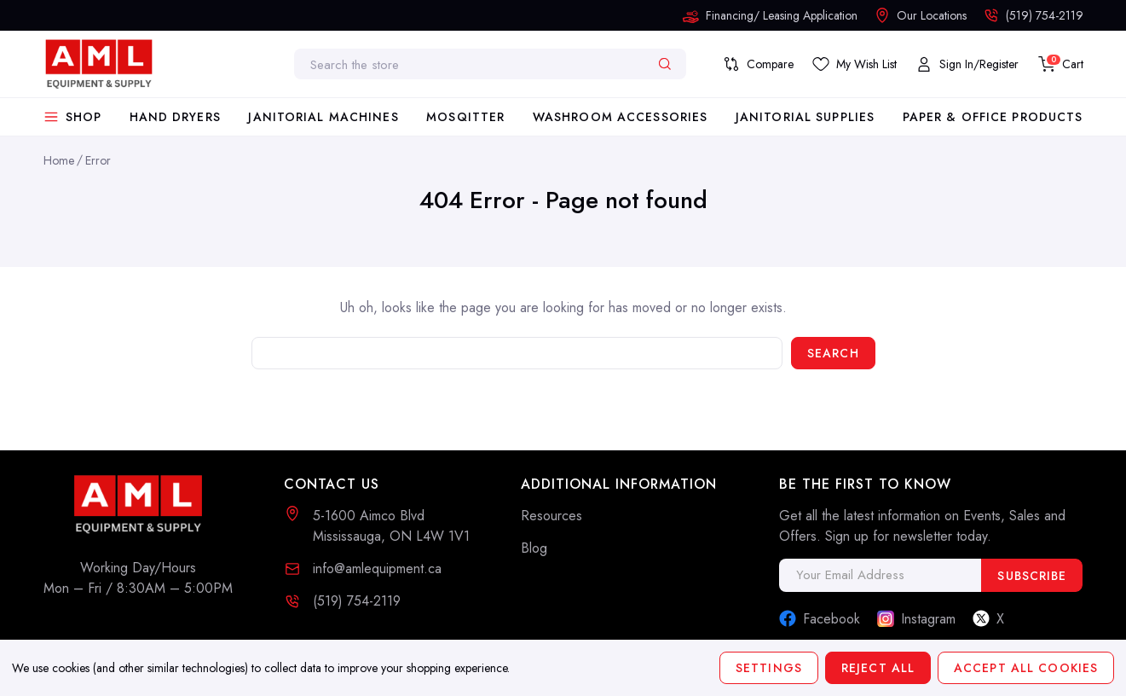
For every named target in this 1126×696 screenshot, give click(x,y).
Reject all (878, 667)
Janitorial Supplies (805, 116)
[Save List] (854, 63)
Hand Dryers (175, 116)
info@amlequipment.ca (377, 568)
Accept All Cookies (1026, 667)
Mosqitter (465, 116)
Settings (769, 667)
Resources (551, 515)
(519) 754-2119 (357, 601)
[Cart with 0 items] (1060, 63)
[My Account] (967, 64)
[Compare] (758, 63)
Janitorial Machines (323, 116)
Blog (534, 548)
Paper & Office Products (993, 116)
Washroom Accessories (620, 116)
